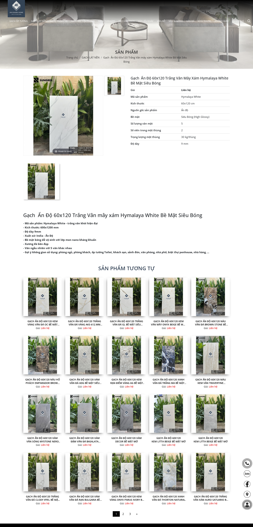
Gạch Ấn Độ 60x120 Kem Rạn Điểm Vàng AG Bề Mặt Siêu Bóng (126, 381)
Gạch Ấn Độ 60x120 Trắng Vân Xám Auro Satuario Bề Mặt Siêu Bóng (210, 498)
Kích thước (137, 103)
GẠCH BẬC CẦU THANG (82, 21)
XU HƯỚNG (238, 21)
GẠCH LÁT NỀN (38, 21)
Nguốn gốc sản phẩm (144, 110)
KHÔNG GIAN (222, 21)
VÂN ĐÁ (190, 21)
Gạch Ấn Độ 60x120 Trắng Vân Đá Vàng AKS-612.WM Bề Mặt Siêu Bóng (84, 323)
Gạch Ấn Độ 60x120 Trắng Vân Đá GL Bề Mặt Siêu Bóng (126, 323)
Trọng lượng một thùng (145, 137)
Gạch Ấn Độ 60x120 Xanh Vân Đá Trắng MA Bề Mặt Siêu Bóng (169, 381)
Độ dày (135, 143)
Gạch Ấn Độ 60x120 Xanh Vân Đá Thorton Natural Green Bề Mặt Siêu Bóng (168, 498)
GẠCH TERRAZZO (106, 21)
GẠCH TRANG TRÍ (58, 21)
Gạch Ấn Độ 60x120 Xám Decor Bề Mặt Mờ (126, 439)
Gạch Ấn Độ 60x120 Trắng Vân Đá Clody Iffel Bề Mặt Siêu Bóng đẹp (42, 498)
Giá (133, 90)
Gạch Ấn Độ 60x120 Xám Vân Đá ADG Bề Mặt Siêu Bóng (84, 381)
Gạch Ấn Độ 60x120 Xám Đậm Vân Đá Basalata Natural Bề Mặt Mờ (84, 439)
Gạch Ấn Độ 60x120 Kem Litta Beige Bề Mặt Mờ (169, 439)
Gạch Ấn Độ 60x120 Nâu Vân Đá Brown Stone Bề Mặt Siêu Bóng (210, 323)
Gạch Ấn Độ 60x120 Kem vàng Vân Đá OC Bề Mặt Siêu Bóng (43, 323)
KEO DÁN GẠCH (127, 21)
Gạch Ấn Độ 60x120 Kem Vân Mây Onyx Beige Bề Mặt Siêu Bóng (168, 323)
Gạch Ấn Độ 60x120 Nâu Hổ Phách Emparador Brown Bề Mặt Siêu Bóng (42, 381)
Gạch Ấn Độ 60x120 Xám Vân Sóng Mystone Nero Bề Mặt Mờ (43, 439)
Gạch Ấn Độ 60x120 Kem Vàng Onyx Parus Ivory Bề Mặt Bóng (127, 498)
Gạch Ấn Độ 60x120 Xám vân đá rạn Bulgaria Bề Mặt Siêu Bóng (84, 498)
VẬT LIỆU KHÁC (146, 21)
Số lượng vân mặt (142, 123)
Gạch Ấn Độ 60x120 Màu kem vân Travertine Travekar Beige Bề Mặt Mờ (210, 381)
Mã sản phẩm (139, 96)
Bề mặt (135, 117)
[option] (114, 86)
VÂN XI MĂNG (176, 21)
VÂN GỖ (161, 21)
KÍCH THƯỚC (204, 21)
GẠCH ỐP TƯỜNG (18, 21)
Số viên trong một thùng (146, 130)
